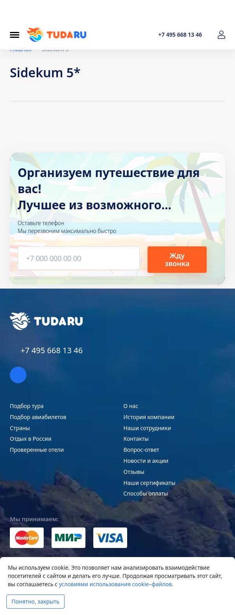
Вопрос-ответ (141, 449)
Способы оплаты (146, 493)
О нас (131, 406)
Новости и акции (146, 460)
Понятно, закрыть (35, 601)
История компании (149, 417)
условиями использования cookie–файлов (115, 584)
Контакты (136, 438)
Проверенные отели (37, 449)
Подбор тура (27, 406)
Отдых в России (31, 438)
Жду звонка (177, 259)
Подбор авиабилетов (38, 417)
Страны (20, 428)
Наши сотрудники (147, 428)
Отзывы (134, 471)
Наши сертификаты (150, 482)
